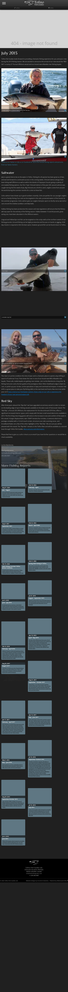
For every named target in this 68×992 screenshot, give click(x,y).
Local (17, 8)
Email (51, 8)
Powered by (58, 881)
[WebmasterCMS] (67, 881)
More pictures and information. (34, 429)
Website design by (37, 881)
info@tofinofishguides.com (34, 873)
